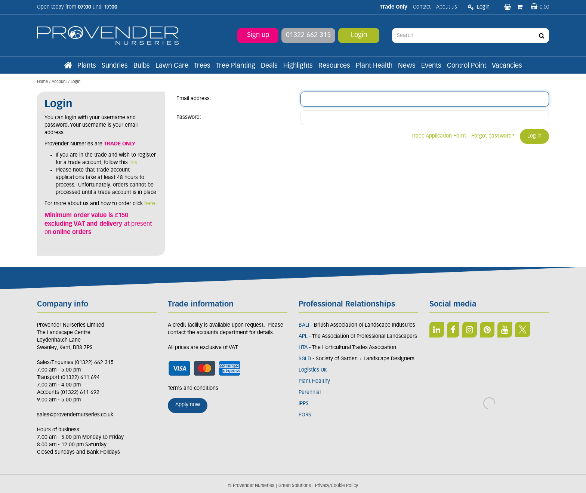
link (133, 163)
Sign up (258, 35)
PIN (487, 330)
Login (359, 35)
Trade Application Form (438, 136)
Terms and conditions (193, 388)
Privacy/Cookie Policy (336, 486)
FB (453, 330)
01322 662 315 (308, 35)
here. (150, 204)
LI (436, 330)
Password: (188, 117)
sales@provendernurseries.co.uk (75, 415)
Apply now (187, 405)
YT (504, 330)
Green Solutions (294, 486)
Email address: (193, 99)
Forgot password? (492, 136)
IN (469, 330)
